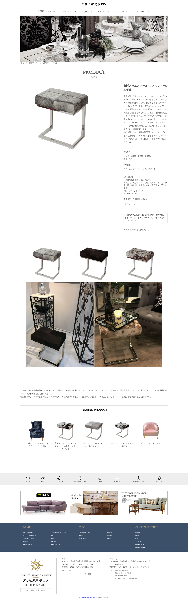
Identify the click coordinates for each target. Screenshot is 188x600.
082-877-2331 (38, 585)
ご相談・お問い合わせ (37, 590)
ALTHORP (54, 538)
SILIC (53, 535)
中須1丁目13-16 (81, 561)
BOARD (99, 479)
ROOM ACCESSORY (138, 479)
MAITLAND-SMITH (29, 535)
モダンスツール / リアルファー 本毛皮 (122, 433)
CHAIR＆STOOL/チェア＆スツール (137, 230)
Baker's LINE (139, 544)
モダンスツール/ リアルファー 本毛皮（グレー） (94, 433)
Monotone (82, 538)
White (109, 538)
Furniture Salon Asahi (88, 597)
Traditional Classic (85, 532)
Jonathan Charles (29, 538)
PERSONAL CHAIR (79, 479)
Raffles (137, 532)
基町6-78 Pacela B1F (129, 561)
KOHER (26, 541)
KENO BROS (27, 544)
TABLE (42, 479)
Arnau (137, 535)
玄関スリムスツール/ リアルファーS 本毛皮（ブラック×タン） (66, 435)
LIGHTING (59, 479)
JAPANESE (117, 479)
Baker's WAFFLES (141, 547)
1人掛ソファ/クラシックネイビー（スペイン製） (37, 433)
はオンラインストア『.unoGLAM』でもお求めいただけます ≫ (145, 217)
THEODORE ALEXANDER (60, 532)
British (81, 535)
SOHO (109, 532)
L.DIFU (137, 538)
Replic (53, 541)
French (109, 535)
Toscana (138, 541)
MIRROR (159, 479)
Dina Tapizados (28, 532)
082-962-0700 (119, 565)
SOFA (28, 479)
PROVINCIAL (55, 544)
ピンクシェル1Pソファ (150, 432)
